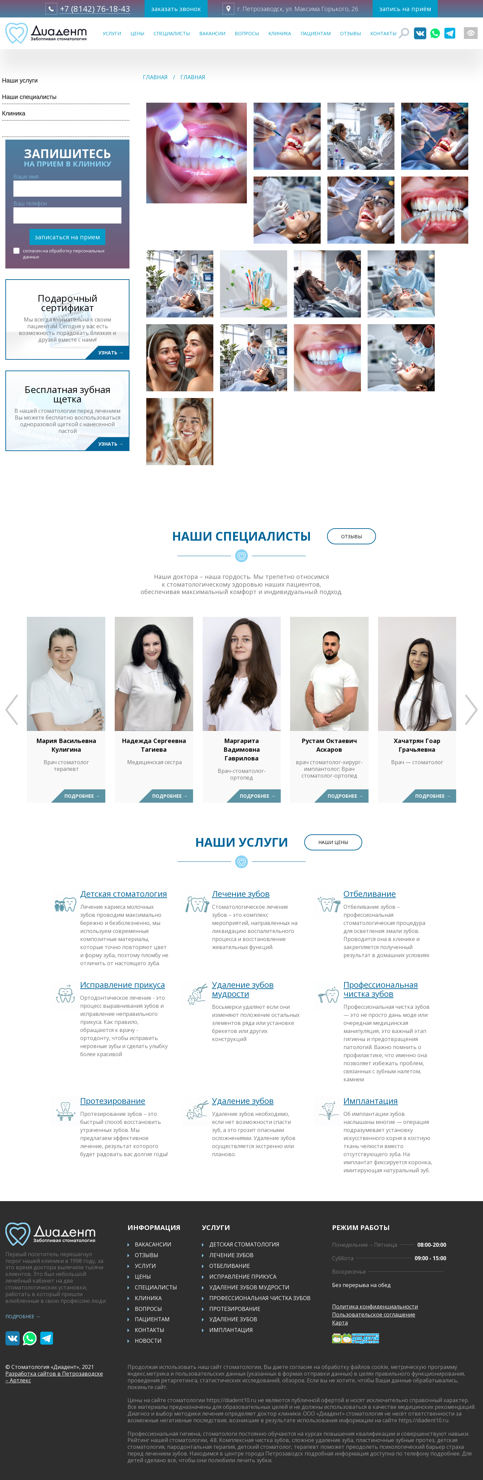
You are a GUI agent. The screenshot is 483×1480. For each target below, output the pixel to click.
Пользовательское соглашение (374, 1314)
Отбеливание (369, 893)
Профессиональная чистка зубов (380, 989)
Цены (137, 33)
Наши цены (333, 842)
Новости (148, 1341)
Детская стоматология (123, 893)
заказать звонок (176, 9)
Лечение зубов (241, 893)
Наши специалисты (29, 97)
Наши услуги (20, 80)
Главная (155, 77)
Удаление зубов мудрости (243, 989)
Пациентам (316, 33)
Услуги (112, 33)
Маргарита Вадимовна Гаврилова (241, 749)
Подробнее (82, 795)
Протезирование (112, 1100)
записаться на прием (67, 237)
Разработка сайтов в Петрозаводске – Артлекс (54, 1377)
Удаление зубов (243, 1100)
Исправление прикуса (122, 984)
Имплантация (370, 1100)
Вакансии (212, 33)
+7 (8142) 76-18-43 (95, 9)
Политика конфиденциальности (375, 1306)
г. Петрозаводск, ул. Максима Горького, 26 (297, 9)
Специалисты (172, 33)
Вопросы (247, 33)
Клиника (279, 33)
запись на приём (405, 9)
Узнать (110, 352)
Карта (340, 1322)
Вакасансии (153, 1244)
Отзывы (350, 33)
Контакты (383, 33)
